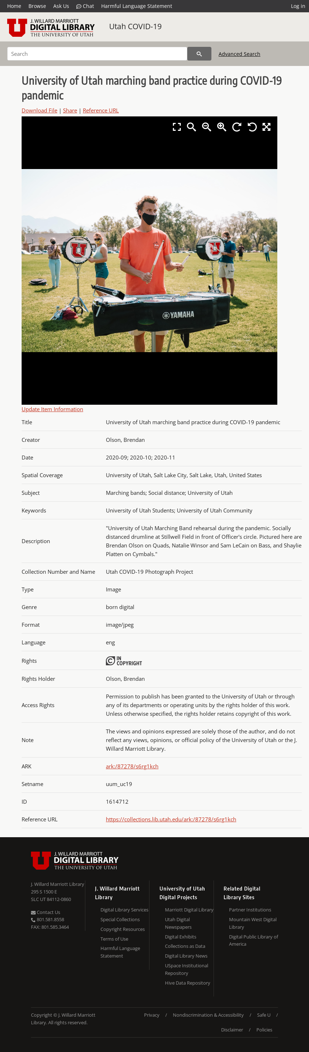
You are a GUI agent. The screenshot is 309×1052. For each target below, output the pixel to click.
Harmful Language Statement (136, 6)
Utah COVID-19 (135, 26)
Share (70, 110)
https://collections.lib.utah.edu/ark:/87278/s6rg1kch (171, 819)
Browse (37, 6)
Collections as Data (185, 946)
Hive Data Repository (187, 983)
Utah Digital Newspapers (178, 923)
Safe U (263, 1015)
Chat (85, 6)
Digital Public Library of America (253, 940)
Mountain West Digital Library (253, 923)
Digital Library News (186, 956)
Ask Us (61, 6)
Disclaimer (232, 1029)
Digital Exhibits (180, 936)
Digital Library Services (124, 909)
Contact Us (45, 912)
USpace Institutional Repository (186, 969)
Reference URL (101, 110)
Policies (264, 1029)
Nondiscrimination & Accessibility (208, 1015)
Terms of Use (114, 939)
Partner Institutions (250, 909)
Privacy (152, 1015)
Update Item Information (52, 409)
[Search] (97, 54)
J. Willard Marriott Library (57, 884)
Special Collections (120, 919)
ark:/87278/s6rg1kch (132, 766)
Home (14, 6)
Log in (298, 6)
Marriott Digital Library (189, 909)
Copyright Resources (122, 929)
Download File (39, 110)
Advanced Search (239, 53)
